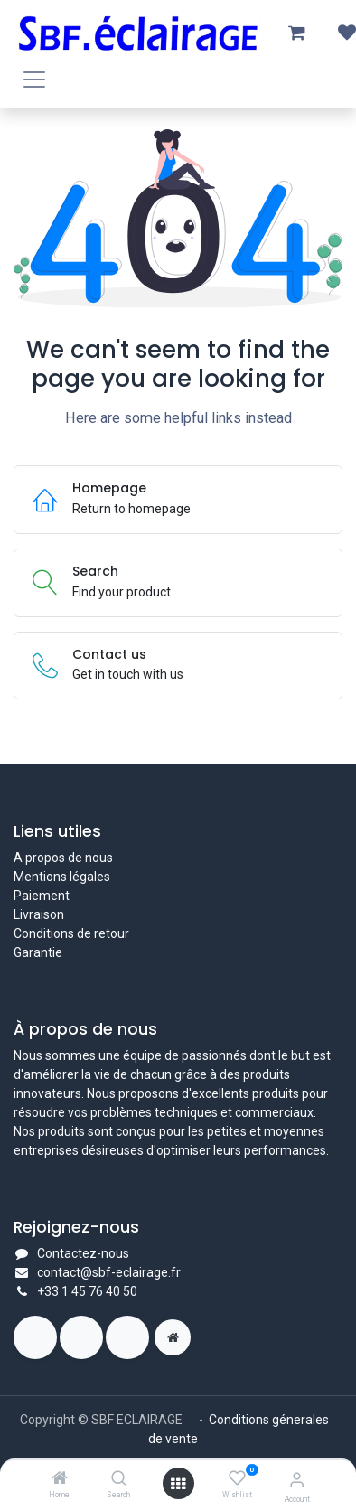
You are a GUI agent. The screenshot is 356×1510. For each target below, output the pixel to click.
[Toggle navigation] (34, 79)
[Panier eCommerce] (296, 32)
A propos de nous (63, 857)
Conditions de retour (71, 933)
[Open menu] (178, 1484)
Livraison (39, 914)
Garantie (38, 952)
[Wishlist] (237, 1478)
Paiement (42, 895)
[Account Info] (296, 1479)
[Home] (60, 1479)
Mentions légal (55, 876)
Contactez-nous (83, 1253)
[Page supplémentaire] (173, 1337)
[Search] (118, 1479)
